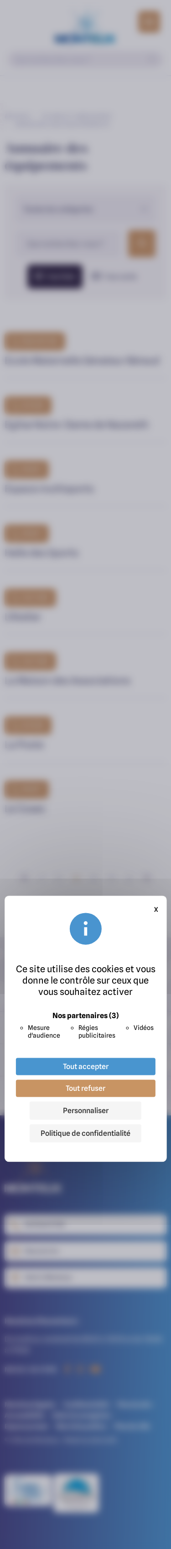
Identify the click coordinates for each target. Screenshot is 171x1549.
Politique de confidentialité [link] (85, 1133)
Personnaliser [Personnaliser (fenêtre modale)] (86, 1110)
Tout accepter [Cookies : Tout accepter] (86, 1066)
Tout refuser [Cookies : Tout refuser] (85, 1088)
